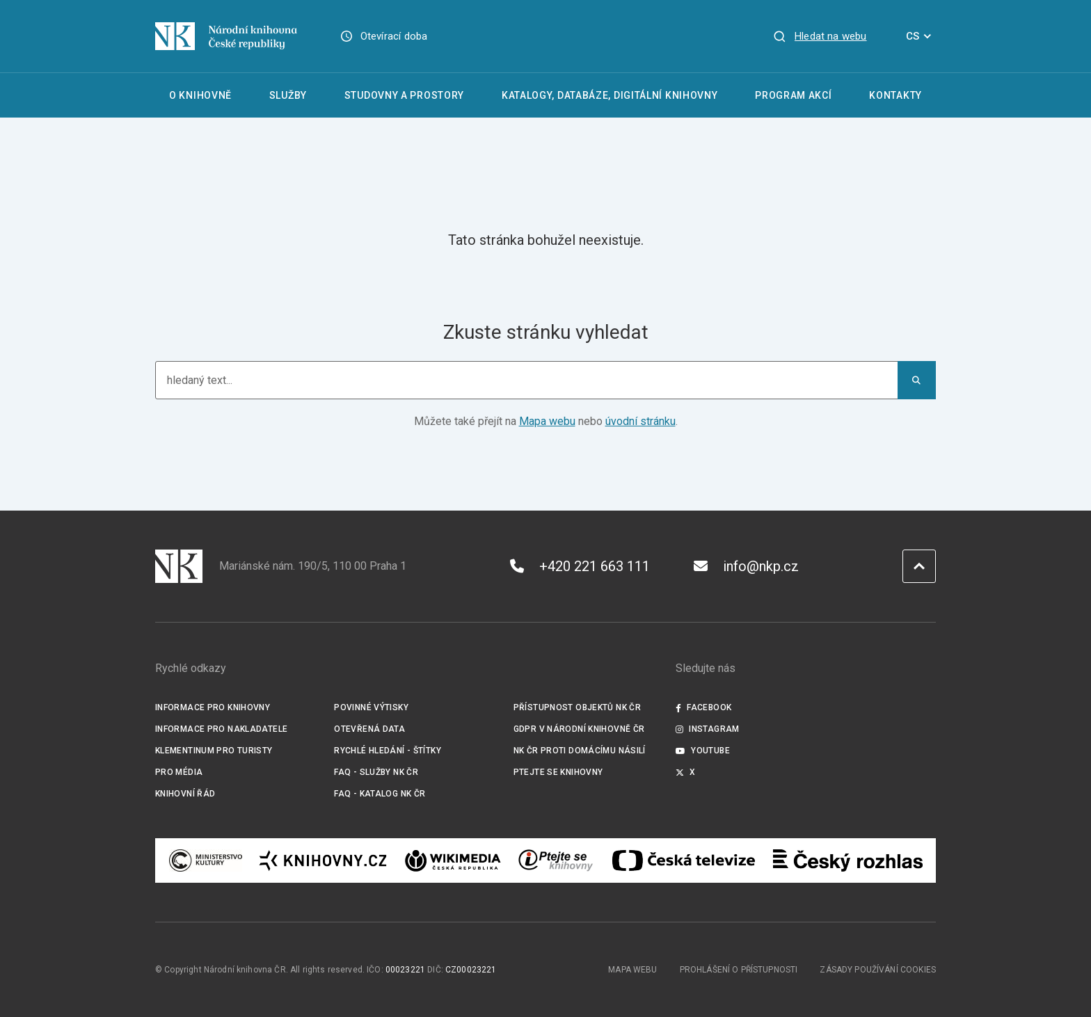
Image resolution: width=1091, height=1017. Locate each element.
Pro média (178, 772)
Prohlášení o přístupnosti (739, 970)
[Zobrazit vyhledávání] (819, 36)
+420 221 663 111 (580, 566)
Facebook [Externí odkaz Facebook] (703, 707)
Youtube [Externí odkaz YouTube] (703, 750)
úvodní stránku (640, 421)
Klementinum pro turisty (214, 750)
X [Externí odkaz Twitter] (686, 772)
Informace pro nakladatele (221, 729)
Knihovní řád (185, 794)
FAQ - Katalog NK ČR (379, 794)
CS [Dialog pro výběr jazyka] (921, 36)
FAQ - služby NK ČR (376, 772)
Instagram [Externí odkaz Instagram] (708, 729)
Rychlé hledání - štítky (387, 750)
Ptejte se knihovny (558, 772)
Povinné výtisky (371, 707)
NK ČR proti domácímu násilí (579, 750)
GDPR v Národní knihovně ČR (579, 729)
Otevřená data (369, 729)
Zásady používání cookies (878, 970)
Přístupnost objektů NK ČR (577, 707)
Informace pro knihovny (212, 707)
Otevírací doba (394, 36)
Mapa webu (547, 421)
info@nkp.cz (746, 566)
